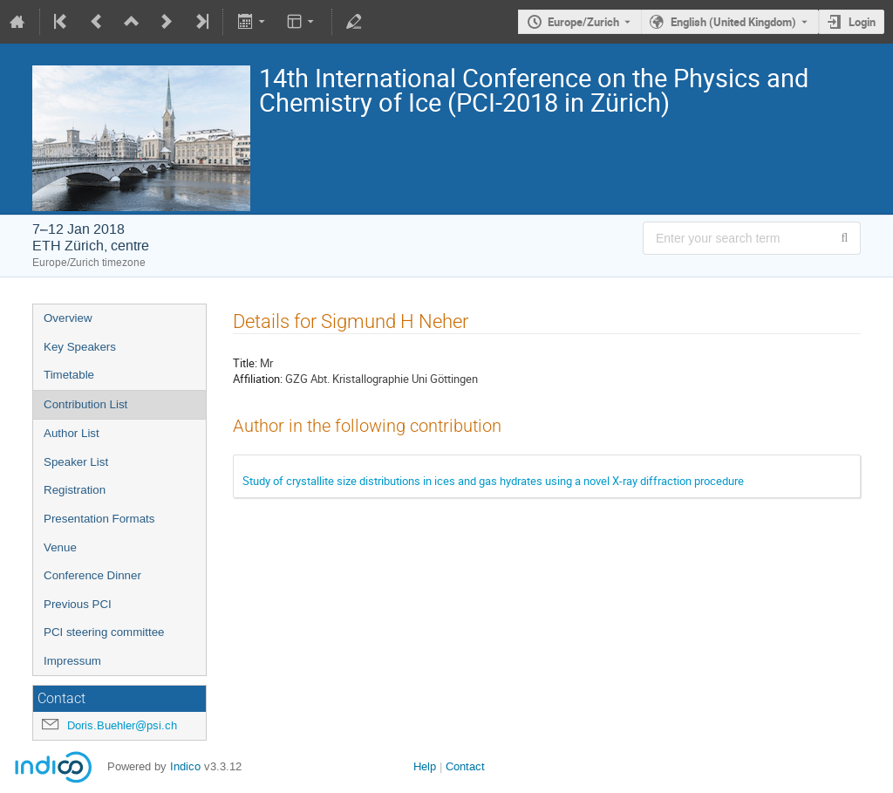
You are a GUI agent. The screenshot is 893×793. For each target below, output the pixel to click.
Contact (465, 766)
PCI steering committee (104, 632)
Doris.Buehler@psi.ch (122, 725)
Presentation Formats (99, 518)
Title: (245, 363)
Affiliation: (258, 378)
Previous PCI (78, 604)
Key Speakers (80, 346)
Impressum (72, 660)
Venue (60, 547)
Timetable (69, 374)
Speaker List (76, 461)
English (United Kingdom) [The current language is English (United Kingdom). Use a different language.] (733, 22)
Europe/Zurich (583, 22)
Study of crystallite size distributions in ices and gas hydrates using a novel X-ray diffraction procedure (493, 481)
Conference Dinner (92, 575)
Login (862, 22)
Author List (71, 433)
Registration (75, 489)
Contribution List (85, 404)
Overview (68, 318)
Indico (185, 766)
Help (424, 766)
